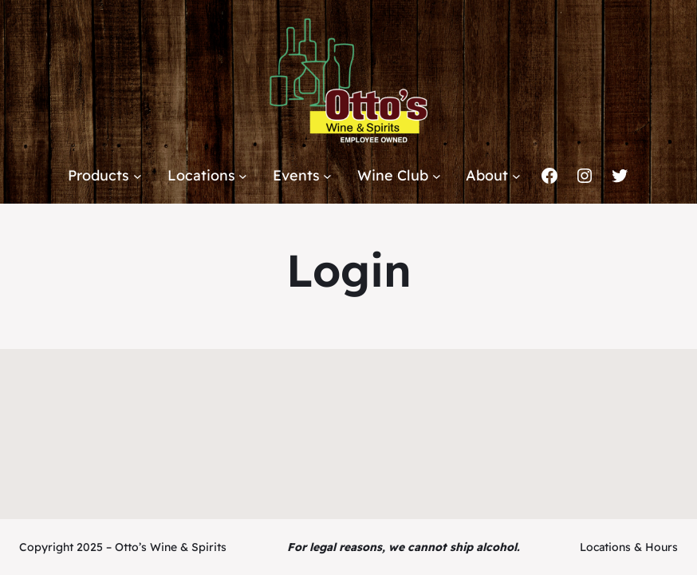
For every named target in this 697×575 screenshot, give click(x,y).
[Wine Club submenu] (436, 176)
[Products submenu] (137, 176)
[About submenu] (516, 176)
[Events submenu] (327, 176)
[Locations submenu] (242, 176)
